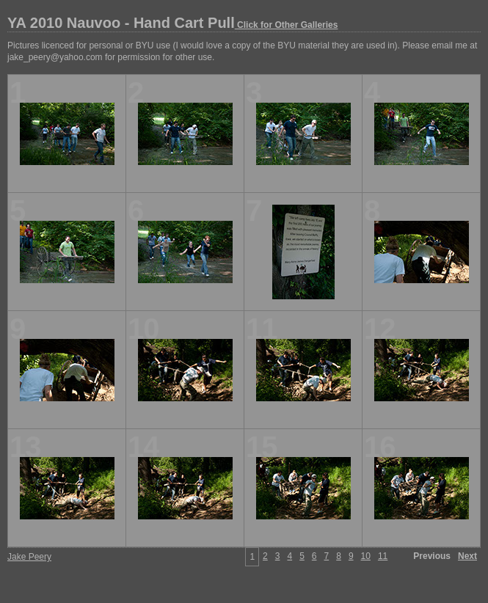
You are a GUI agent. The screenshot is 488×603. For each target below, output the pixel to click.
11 (382, 556)
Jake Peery (29, 557)
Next (467, 556)
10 (366, 556)
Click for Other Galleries (286, 25)
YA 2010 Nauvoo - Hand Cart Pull (172, 23)
